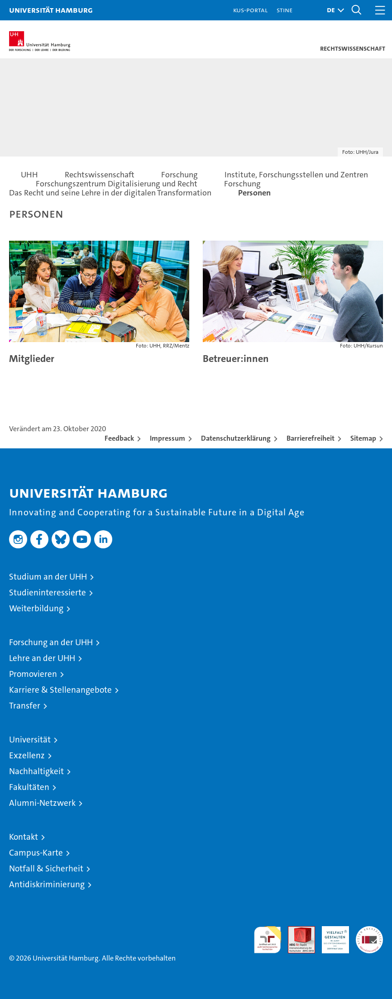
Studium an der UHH (48, 576)
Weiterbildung (36, 608)
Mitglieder (31, 358)
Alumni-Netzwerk (42, 803)
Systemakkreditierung (369, 931)
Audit (296, 931)
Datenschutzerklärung (236, 438)
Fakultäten (29, 787)
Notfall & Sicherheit (46, 868)
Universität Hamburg (51, 9)
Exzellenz (27, 755)
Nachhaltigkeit (36, 771)
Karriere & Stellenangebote (60, 689)
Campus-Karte (36, 852)
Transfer (24, 705)
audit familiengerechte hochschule (267, 939)
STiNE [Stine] (284, 9)
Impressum (167, 438)
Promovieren (33, 674)
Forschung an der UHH (51, 642)
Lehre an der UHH (42, 658)
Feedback (119, 438)
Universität (30, 739)
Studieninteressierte (47, 592)
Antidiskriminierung (47, 884)
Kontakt (23, 836)
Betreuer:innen (236, 358)
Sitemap (363, 438)
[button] (333, 10)
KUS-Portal (250, 9)
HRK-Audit (330, 935)
